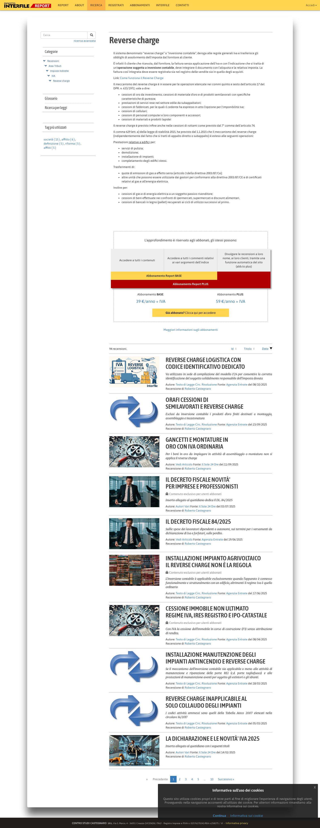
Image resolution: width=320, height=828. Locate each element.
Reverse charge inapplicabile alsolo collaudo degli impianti (206, 702)
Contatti (182, 5)
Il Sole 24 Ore (210, 464)
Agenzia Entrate (236, 384)
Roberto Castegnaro (198, 388)
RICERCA (96, 5)
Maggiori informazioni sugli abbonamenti (191, 329)
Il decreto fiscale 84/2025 (198, 521)
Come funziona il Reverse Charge (142, 78)
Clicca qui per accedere (191, 312)
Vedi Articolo (184, 464)
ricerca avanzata (85, 40)
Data (265, 349)
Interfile (163, 5)
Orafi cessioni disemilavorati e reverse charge (204, 403)
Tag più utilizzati (56, 127)
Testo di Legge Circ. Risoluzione (196, 384)
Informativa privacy (237, 823)
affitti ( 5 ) (50, 147)
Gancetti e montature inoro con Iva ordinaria (197, 443)
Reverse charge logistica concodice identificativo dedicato (205, 363)
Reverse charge (61, 80)
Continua (219, 815)
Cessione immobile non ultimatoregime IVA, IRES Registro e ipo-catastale (216, 612)
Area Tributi (55, 66)
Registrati (116, 5)
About (79, 5)
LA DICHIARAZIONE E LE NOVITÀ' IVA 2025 (212, 738)
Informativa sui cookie (246, 815)
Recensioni (53, 61)
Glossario (51, 98)
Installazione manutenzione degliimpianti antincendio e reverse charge (215, 658)
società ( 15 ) (52, 139)
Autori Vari (183, 506)
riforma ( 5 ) (72, 143)
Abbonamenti (140, 5)
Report (63, 5)
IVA (53, 75)
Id (232, 348)
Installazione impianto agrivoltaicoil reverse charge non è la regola (213, 561)
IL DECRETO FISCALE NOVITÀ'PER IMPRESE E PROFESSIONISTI (202, 483)
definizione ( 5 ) (53, 143)
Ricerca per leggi (56, 107)
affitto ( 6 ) (68, 139)
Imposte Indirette (59, 70)
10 (211, 779)
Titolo (248, 348)
